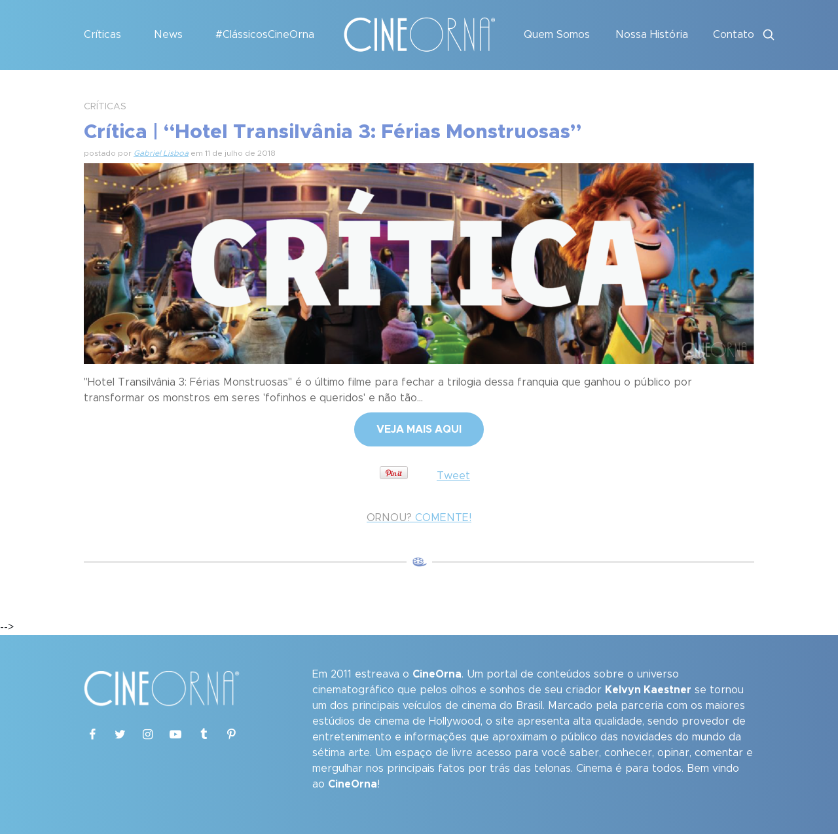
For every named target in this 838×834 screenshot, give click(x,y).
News (168, 34)
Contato (733, 34)
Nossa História (651, 34)
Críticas (102, 34)
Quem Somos (557, 34)
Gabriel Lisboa (161, 153)
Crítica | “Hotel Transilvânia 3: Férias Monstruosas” (332, 132)
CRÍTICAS (105, 106)
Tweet (453, 476)
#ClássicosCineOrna (264, 34)
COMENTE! (419, 518)
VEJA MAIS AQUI (419, 429)
